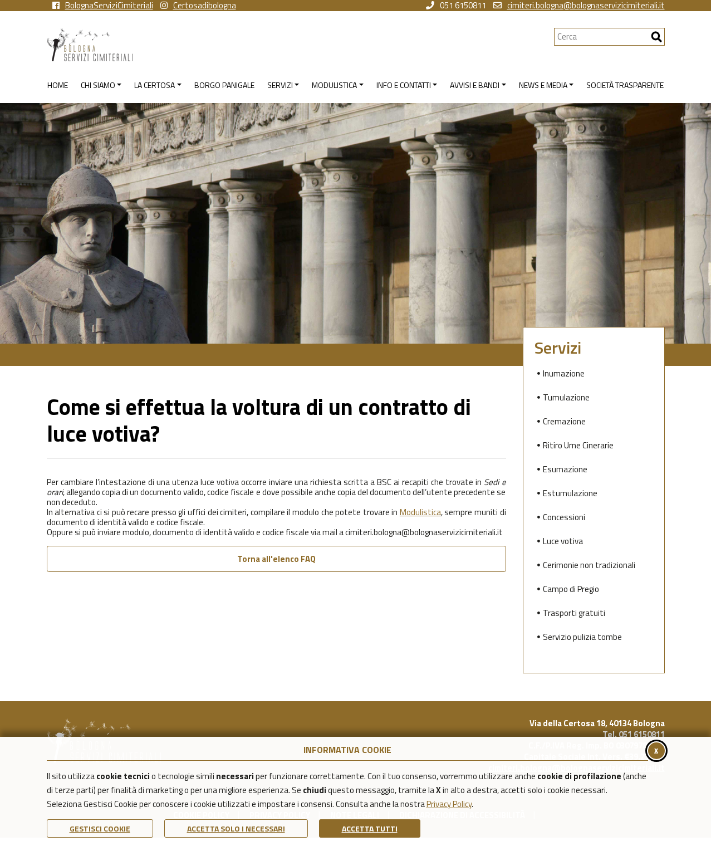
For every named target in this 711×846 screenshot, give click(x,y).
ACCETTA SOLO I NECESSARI (236, 828)
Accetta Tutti (370, 828)
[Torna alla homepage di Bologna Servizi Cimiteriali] (300, 44)
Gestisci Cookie (100, 828)
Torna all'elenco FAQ (276, 558)
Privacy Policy (449, 804)
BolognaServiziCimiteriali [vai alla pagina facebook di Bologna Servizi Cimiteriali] (102, 5)
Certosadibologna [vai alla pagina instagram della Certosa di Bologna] (198, 5)
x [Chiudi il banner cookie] (656, 750)
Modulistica (420, 512)
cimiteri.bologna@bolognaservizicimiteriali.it (579, 5)
